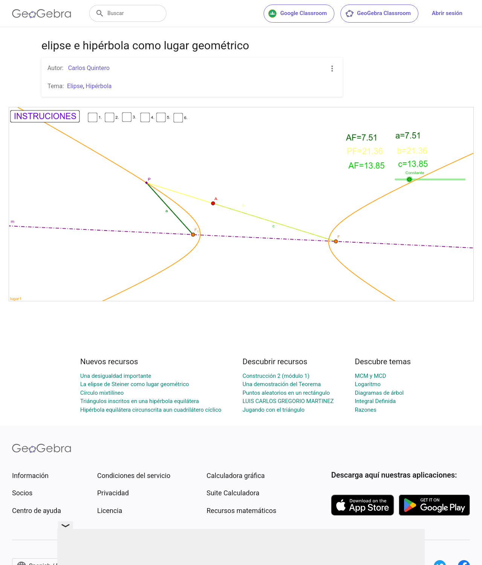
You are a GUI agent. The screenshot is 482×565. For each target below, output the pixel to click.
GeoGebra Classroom (378, 13)
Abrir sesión (447, 13)
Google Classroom (297, 13)
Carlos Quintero (88, 68)
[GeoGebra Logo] (41, 13)
